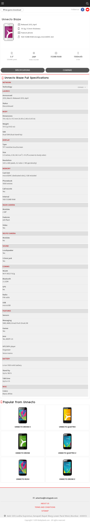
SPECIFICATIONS (22, 70)
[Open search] (87, 3)
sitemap (45, 510)
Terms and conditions (45, 507)
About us (45, 503)
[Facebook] (82, 9)
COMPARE (67, 70)
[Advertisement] (45, 519)
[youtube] (87, 9)
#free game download (12, 9)
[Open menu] (2, 3)
